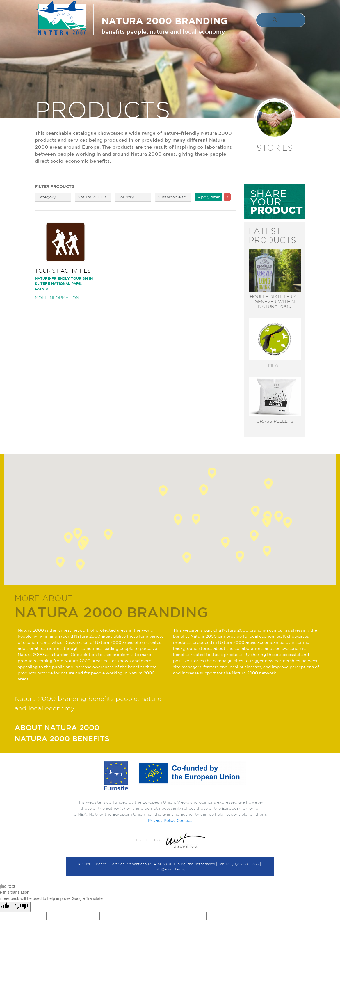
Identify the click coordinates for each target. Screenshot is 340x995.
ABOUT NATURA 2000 (57, 727)
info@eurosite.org (170, 869)
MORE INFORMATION (57, 297)
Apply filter (209, 197)
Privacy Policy (161, 820)
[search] (275, 21)
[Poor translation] (21, 907)
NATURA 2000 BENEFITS (62, 738)
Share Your (276, 202)
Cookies (184, 820)
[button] (254, 535)
